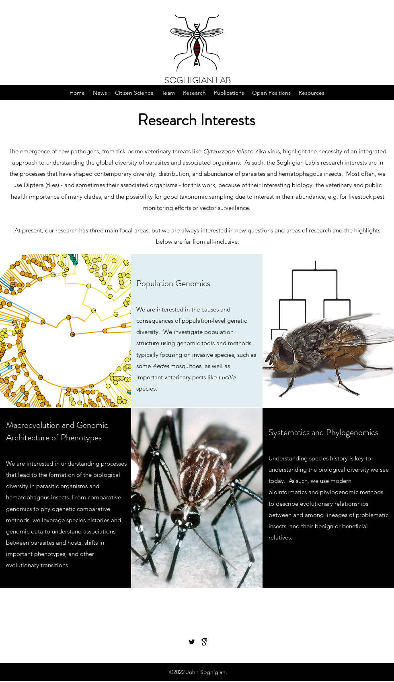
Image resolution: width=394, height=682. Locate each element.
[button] (134, 93)
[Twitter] (192, 642)
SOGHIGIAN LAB (197, 80)
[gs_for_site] (204, 642)
